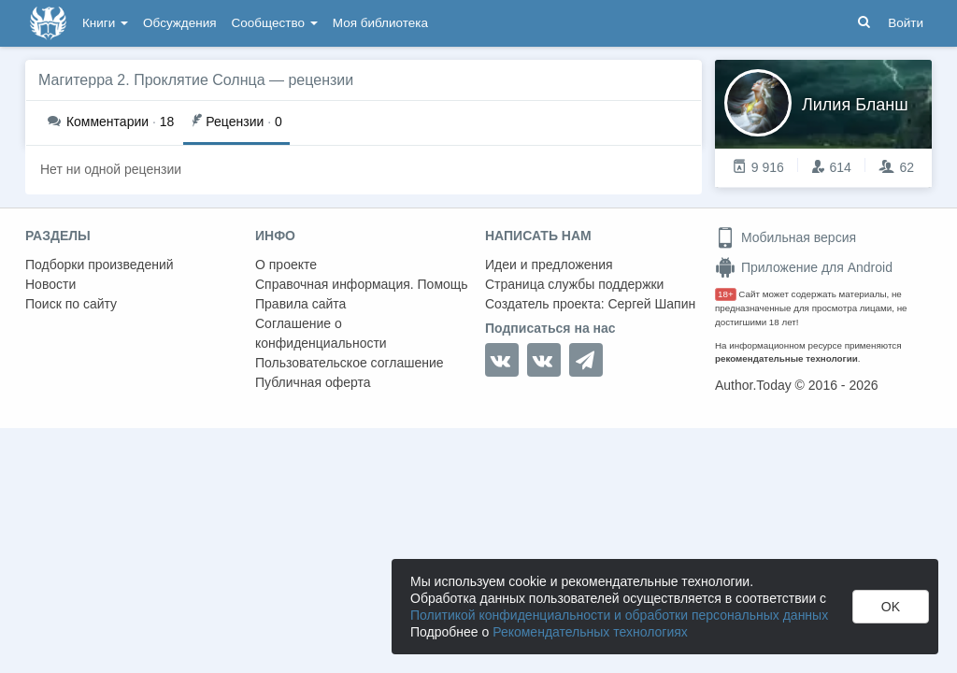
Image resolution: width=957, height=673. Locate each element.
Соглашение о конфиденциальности (321, 333)
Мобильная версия (785, 237)
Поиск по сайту (71, 303)
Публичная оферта (313, 382)
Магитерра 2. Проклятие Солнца (151, 80)
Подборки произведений (99, 264)
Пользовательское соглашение (349, 362)
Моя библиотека (380, 23)
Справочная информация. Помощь (361, 284)
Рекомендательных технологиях (590, 631)
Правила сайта (300, 303)
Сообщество (275, 23)
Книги (105, 23)
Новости (50, 284)
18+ (726, 294)
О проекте (286, 264)
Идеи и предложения (549, 264)
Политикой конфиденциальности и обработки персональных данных (619, 615)
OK (890, 606)
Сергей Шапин (651, 303)
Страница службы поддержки (574, 284)
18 (111, 121)
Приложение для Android (804, 267)
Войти (905, 23)
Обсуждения (179, 23)
